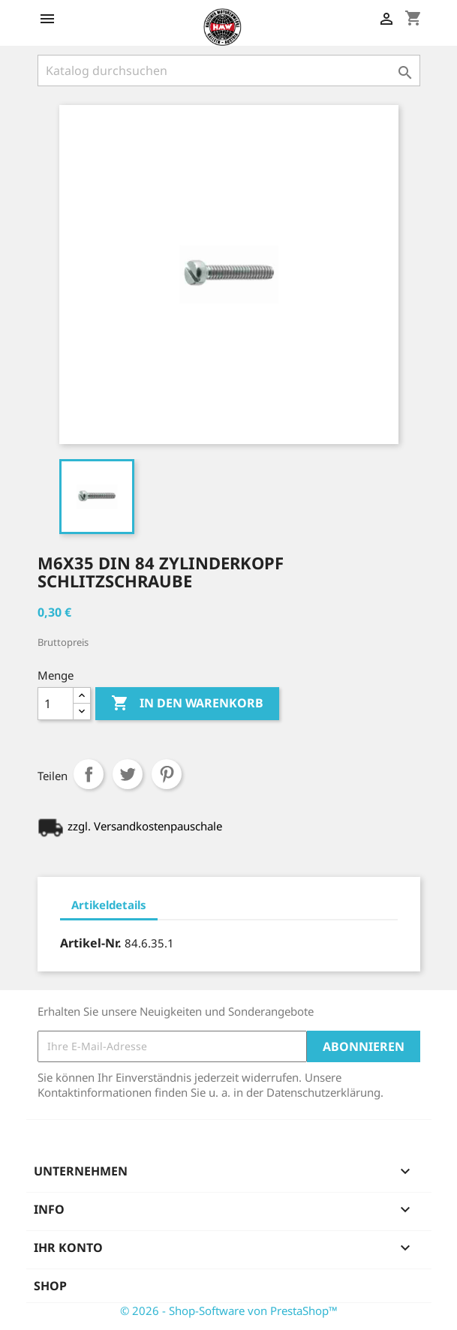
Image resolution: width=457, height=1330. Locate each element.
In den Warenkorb (187, 703)
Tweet (128, 774)
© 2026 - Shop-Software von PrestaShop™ (229, 1310)
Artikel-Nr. (91, 942)
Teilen (89, 774)
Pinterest (167, 774)
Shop (50, 1285)
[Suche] (229, 70)
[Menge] (56, 703)
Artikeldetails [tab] (108, 904)
